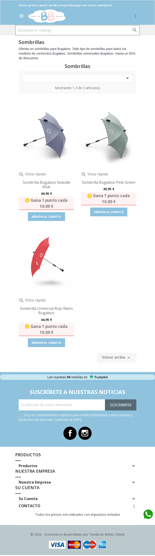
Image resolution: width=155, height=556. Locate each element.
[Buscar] (77, 30)
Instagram (85, 434)
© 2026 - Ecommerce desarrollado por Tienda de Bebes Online (77, 535)
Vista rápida (32, 174)
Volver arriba (116, 357)
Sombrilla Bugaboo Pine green (108, 182)
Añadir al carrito (46, 216)
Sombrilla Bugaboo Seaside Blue (46, 184)
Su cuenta (27, 488)
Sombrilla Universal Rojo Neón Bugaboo (46, 311)
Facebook (70, 434)
